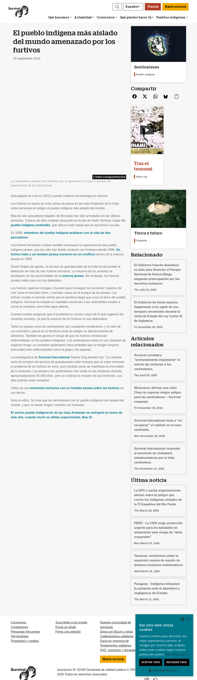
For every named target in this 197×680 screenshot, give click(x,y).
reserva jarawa (72, 165)
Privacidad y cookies (25, 633)
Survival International (54, 246)
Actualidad (83, 17)
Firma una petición (68, 624)
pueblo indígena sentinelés (30, 114)
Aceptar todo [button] (150, 662)
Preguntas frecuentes (25, 624)
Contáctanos (19, 619)
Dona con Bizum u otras (116, 624)
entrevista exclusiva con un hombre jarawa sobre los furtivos (74, 277)
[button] (117, 6)
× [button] (187, 619)
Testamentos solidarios (115, 638)
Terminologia (19, 629)
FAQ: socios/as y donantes (118, 642)
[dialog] (164, 645)
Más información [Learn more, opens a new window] (177, 654)
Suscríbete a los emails (71, 615)
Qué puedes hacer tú (135, 17)
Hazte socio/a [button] (175, 6)
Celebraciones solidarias (117, 629)
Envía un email (65, 619)
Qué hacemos (58, 17)
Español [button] (132, 6)
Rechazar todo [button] (176, 662)
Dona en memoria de (114, 633)
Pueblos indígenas (170, 17)
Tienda (152, 6)
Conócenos (106, 17)
